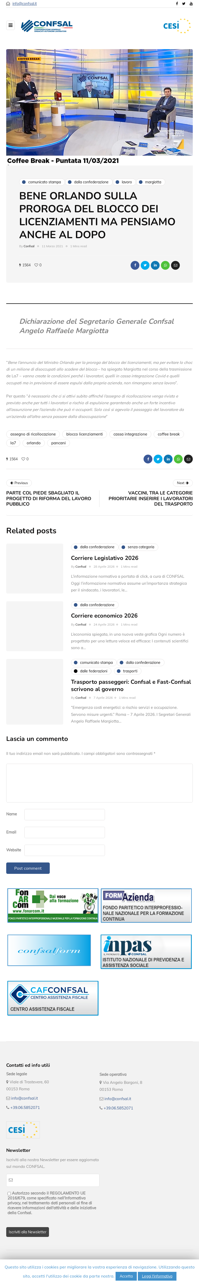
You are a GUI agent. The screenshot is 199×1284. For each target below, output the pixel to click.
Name (11, 814)
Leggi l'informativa (157, 1276)
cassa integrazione (130, 434)
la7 (13, 442)
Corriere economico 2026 (104, 618)
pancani (58, 442)
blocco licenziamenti (84, 434)
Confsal (29, 246)
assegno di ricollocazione (33, 434)
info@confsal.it (24, 3)
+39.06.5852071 (25, 1107)
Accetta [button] (126, 1276)
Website (13, 849)
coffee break (169, 434)
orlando (34, 442)
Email (11, 832)
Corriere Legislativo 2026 (104, 561)
